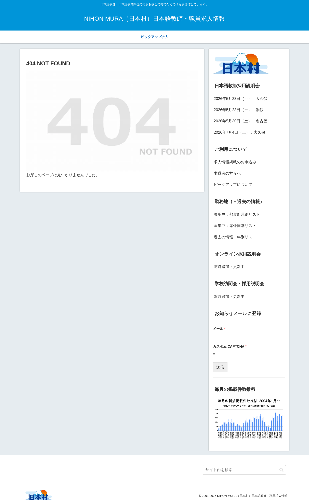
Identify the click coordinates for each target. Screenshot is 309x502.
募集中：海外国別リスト (235, 225)
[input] (244, 470)
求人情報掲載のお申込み (235, 162)
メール (219, 329)
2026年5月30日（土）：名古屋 (240, 121)
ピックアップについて (233, 184)
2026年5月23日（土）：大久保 (240, 98)
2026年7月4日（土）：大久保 (239, 132)
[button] (281, 469)
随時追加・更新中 (229, 267)
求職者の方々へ (227, 173)
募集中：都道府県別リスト (237, 214)
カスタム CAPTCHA (230, 346)
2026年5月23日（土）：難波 (239, 110)
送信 (220, 367)
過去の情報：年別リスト (235, 237)
